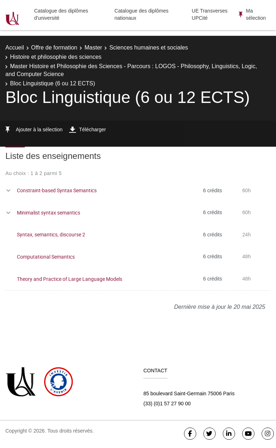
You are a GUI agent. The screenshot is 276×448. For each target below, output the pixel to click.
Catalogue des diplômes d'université (61, 14)
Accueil (14, 47)
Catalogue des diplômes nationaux (142, 14)
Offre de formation (54, 47)
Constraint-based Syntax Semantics (57, 190)
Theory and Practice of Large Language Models (69, 278)
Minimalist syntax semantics (48, 212)
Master (93, 47)
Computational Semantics (46, 256)
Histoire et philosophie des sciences (55, 57)
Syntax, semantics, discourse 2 (51, 234)
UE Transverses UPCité (210, 14)
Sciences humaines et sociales (148, 47)
